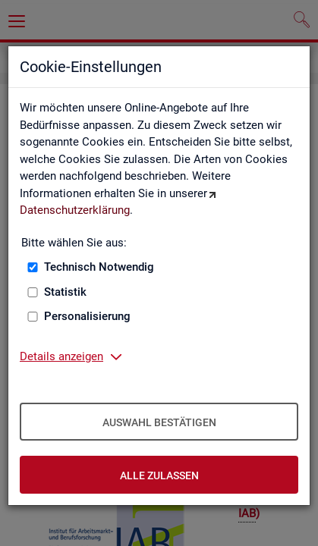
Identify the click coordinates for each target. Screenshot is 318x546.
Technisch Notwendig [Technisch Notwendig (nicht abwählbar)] (99, 267)
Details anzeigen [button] (61, 356)
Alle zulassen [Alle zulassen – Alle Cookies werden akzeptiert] (159, 475)
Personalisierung (87, 316)
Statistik (65, 292)
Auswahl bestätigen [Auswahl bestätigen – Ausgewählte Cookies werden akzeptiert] (159, 422)
